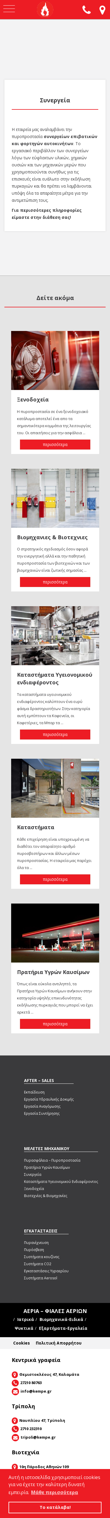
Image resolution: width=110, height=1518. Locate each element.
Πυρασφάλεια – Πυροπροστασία (52, 1160)
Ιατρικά (25, 1319)
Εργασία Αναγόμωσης (42, 1106)
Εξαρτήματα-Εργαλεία (63, 1328)
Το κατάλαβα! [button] (55, 1507)
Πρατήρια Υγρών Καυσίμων (47, 1167)
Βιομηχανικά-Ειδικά (61, 1319)
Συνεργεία (32, 1174)
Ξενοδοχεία (34, 1188)
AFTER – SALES (39, 1080)
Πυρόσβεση (34, 1249)
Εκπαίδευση (34, 1092)
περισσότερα (55, 444)
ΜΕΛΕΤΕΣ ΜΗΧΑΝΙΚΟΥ (46, 1148)
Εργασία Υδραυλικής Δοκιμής (49, 1099)
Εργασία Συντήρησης (42, 1113)
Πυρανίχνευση (36, 1242)
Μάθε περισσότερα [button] (54, 1492)
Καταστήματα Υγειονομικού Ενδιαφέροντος (61, 1181)
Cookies (21, 1343)
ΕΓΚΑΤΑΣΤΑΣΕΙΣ (40, 1231)
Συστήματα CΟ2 (37, 1263)
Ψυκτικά (24, 1328)
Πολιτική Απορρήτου (59, 1343)
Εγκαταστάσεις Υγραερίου (46, 1270)
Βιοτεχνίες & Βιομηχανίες (45, 1195)
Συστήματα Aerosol (40, 1278)
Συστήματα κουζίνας (41, 1256)
